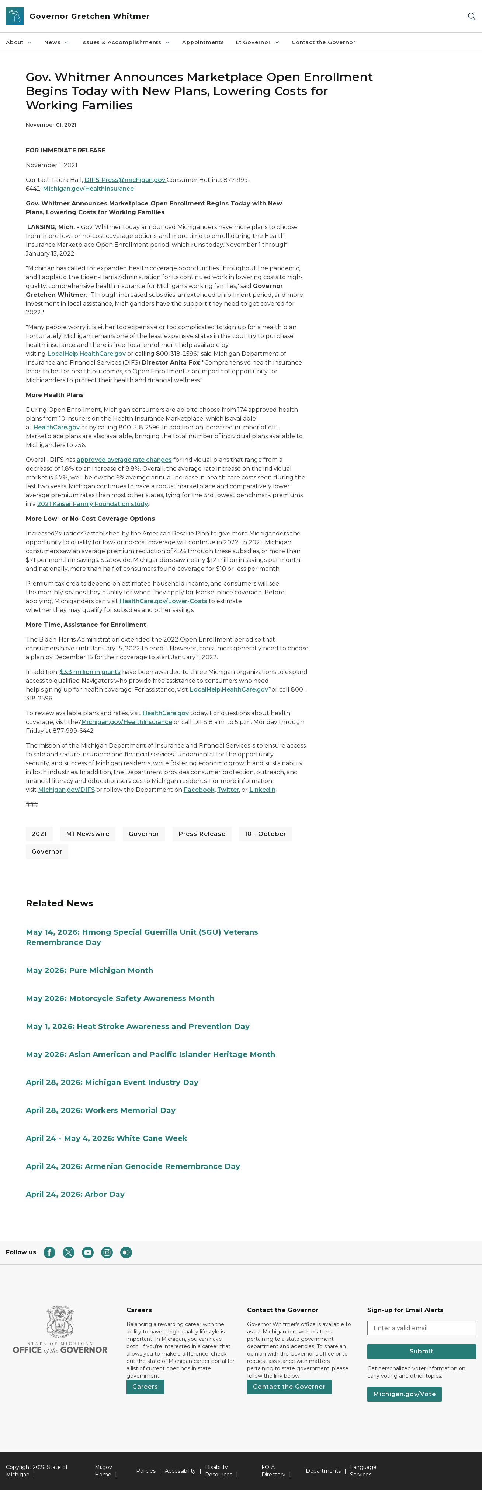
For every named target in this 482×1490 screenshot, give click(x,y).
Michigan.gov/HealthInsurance (88, 188)
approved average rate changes (124, 459)
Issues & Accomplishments (125, 42)
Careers (145, 1386)
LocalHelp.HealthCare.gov (86, 353)
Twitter (228, 789)
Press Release (202, 833)
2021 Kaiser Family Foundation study (92, 503)
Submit (422, 1351)
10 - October (265, 833)
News (56, 42)
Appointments (203, 42)
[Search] (471, 16)
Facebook (199, 789)
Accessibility (180, 1471)
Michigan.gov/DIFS (66, 789)
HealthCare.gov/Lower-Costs (163, 601)
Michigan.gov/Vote (404, 1394)
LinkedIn (262, 789)
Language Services (363, 1471)
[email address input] (421, 1328)
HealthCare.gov (56, 427)
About (19, 42)
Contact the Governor (324, 42)
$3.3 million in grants (90, 671)
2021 (39, 833)
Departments (323, 1471)
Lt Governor (258, 42)
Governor (144, 833)
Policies (146, 1471)
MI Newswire (88, 833)
